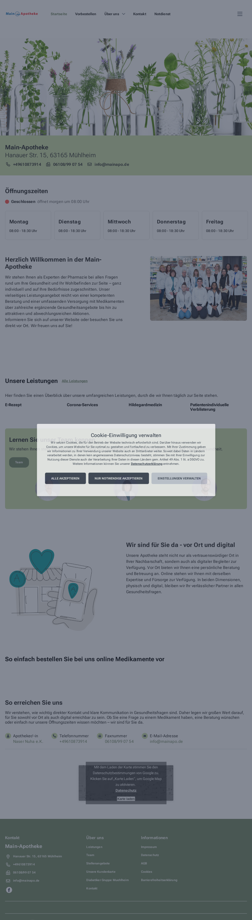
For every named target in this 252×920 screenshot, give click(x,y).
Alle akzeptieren (65, 478)
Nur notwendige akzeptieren (119, 478)
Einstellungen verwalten (179, 478)
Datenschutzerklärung (146, 464)
